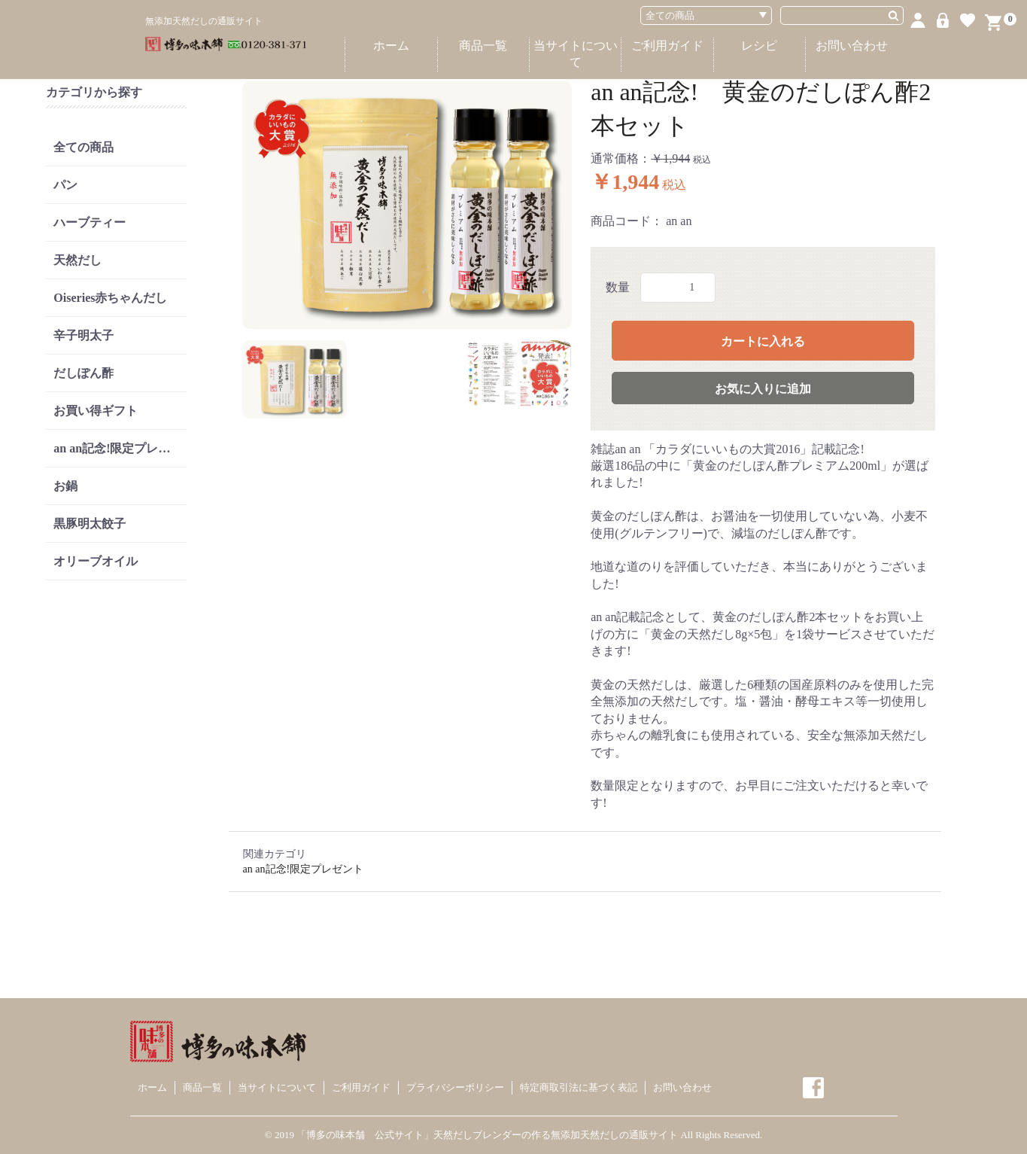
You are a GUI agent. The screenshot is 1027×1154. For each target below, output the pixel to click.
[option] (407, 205)
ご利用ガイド (667, 45)
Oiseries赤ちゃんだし (110, 297)
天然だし (77, 260)
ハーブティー (89, 222)
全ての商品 (83, 147)
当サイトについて (575, 54)
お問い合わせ (852, 45)
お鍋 (65, 486)
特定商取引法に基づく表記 (578, 1087)
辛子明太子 (83, 335)
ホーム (391, 45)
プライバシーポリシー (455, 1087)
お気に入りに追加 (763, 388)
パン (65, 184)
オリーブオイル (95, 561)
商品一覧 (483, 45)
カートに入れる (763, 341)
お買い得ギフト (95, 410)
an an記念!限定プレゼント (120, 448)
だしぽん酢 (83, 373)
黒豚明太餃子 (89, 523)
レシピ (759, 45)
